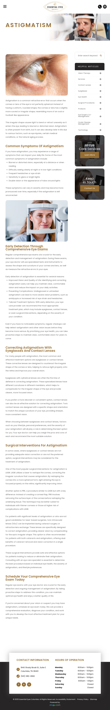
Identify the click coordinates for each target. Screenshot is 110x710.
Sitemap (93, 699)
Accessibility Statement (65, 699)
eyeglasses (83, 91)
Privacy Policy (82, 699)
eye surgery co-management (85, 116)
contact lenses (85, 85)
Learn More (90, 156)
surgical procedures (87, 103)
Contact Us (89, 189)
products (82, 109)
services (82, 79)
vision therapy (84, 73)
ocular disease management (85, 124)
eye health (83, 97)
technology (83, 131)
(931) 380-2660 (28, 676)
